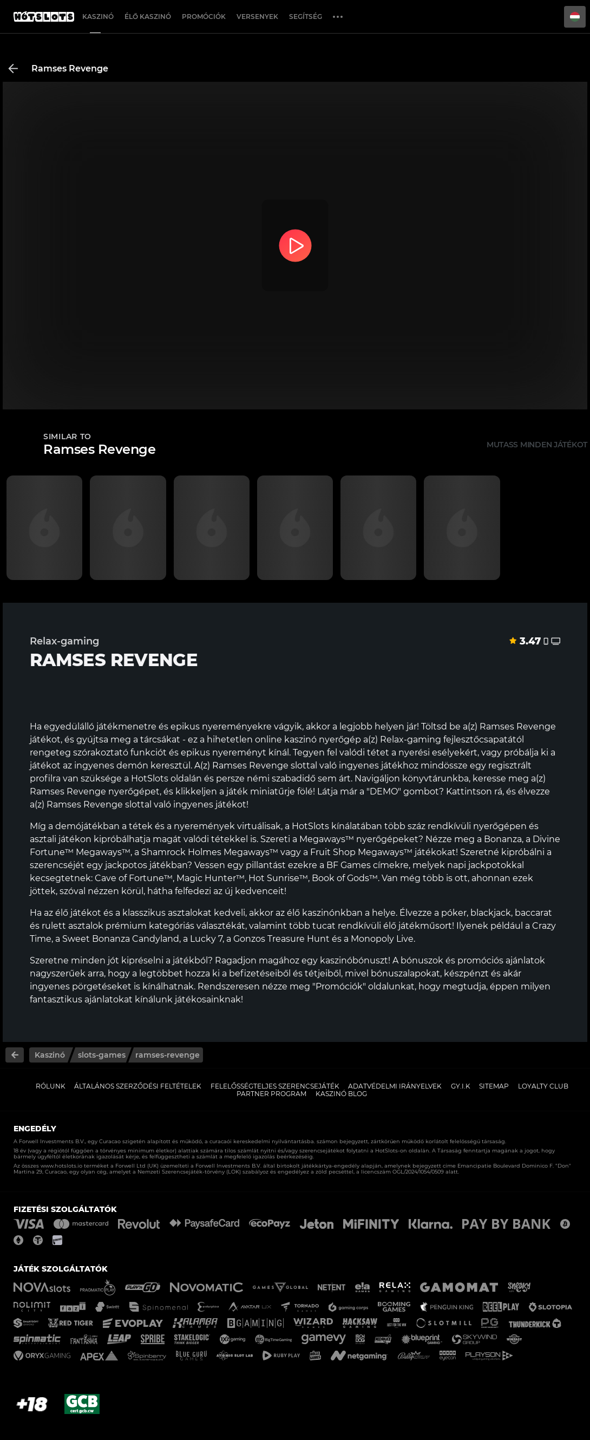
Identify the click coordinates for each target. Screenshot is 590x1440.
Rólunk (50, 1086)
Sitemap (494, 1086)
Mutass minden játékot (537, 444)
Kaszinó (98, 16)
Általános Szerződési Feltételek (137, 1086)
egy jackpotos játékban (137, 865)
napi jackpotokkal (485, 865)
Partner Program (271, 1094)
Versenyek (257, 16)
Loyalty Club (543, 1086)
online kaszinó (286, 739)
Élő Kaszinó (147, 16)
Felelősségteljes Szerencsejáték (275, 1086)
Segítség (305, 16)
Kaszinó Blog (341, 1094)
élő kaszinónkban (325, 913)
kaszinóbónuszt (354, 960)
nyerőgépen (500, 826)
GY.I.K (460, 1086)
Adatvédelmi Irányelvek (395, 1086)
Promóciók (204, 16)
